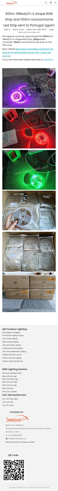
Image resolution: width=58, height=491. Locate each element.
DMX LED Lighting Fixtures (12, 373)
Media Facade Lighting (10, 342)
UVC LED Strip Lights (10, 399)
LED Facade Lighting (9, 339)
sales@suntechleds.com (17, 439)
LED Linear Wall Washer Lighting (14, 351)
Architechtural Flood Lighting (12, 348)
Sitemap (46, 487)
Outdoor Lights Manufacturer (12, 361)
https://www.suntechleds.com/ (29, 32)
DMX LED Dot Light (9, 376)
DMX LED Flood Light (10, 379)
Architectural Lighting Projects (13, 335)
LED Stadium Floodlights (11, 332)
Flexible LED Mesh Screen (12, 355)
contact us (48, 59)
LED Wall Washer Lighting (11, 345)
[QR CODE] (13, 470)
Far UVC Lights (7, 405)
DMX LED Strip (7, 388)
